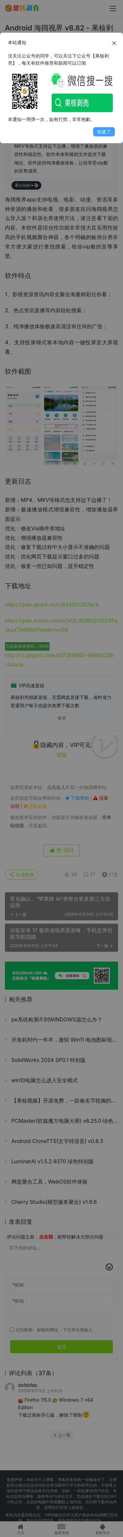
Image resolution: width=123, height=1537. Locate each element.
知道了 (104, 131)
